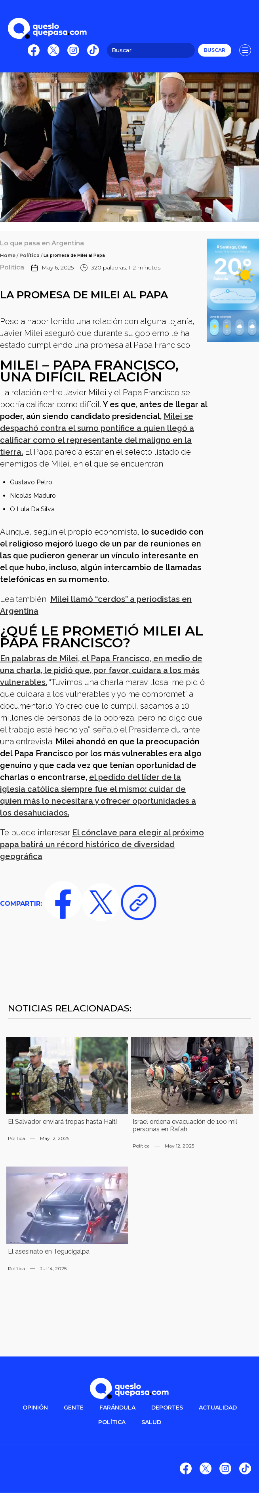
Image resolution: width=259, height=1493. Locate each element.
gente (74, 1407)
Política (29, 255)
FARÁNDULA (117, 1407)
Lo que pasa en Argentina (42, 243)
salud (151, 1422)
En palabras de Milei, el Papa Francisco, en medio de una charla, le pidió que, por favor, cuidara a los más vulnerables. (101, 670)
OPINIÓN (35, 1407)
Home (7, 255)
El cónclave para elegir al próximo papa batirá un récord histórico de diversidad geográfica (102, 844)
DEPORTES (167, 1407)
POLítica (112, 1422)
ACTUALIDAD (218, 1407)
